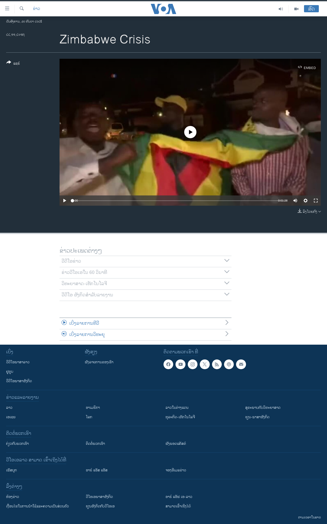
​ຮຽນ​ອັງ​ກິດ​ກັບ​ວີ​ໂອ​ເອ (100, 506)
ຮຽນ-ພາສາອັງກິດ (257, 417)
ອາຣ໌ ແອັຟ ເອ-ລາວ (179, 496)
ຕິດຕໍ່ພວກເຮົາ (95, 443)
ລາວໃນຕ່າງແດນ (177, 407)
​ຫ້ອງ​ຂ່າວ (12, 496)
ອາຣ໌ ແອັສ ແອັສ (97, 470)
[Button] (13, 64)
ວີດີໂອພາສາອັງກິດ (19, 381)
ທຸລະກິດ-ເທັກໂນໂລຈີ (180, 417)
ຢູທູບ (9, 371)
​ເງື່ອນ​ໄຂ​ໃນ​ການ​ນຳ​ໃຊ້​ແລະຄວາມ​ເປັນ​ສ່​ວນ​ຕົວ (37, 506)
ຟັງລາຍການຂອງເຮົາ (99, 362)
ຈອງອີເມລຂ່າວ (176, 470)
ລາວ (9, 407)
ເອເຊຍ (11, 417)
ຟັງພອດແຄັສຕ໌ (176, 443)
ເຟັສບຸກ (11, 470)
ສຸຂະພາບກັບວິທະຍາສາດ (263, 407)
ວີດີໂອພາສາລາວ (18, 362)
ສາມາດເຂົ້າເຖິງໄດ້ (178, 506)
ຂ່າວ (36, 9)
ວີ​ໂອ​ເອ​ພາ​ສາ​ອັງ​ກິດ (99, 496)
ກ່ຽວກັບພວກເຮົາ (17, 443)
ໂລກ (89, 417)
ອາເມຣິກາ (93, 407)
